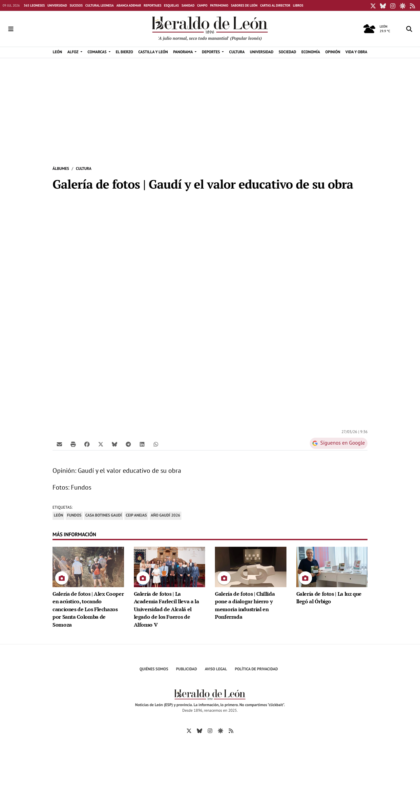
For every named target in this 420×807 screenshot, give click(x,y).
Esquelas (171, 5)
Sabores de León (244, 5)
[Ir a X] (189, 730)
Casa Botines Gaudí (103, 515)
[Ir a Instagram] (210, 730)
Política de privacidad (256, 669)
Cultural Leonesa (99, 5)
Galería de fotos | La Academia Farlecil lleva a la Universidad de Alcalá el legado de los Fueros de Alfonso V (166, 609)
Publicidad (186, 669)
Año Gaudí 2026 (165, 515)
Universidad (57, 5)
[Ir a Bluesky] (199, 730)
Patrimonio (219, 5)
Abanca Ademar (128, 5)
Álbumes (60, 168)
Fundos (74, 515)
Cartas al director (275, 5)
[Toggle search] (409, 28)
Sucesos (76, 5)
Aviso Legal (216, 669)
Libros (298, 5)
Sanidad (187, 5)
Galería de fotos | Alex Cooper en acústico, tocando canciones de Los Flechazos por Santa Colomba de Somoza (88, 609)
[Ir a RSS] (231, 730)
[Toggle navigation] (11, 28)
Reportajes (152, 5)
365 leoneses (34, 5)
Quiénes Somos (153, 669)
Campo (202, 5)
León (58, 515)
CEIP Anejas (136, 515)
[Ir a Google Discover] (220, 730)
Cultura (83, 168)
